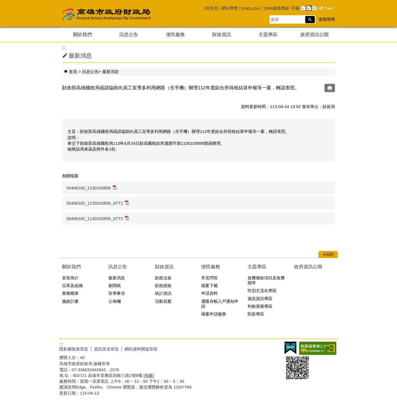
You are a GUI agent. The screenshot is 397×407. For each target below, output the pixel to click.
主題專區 (268, 34)
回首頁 (211, 8)
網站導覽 (229, 8)
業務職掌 (70, 293)
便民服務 (175, 34)
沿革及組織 (72, 285)
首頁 (73, 71)
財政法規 (163, 277)
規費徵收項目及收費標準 (266, 280)
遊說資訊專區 (260, 298)
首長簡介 (70, 277)
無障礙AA (317, 348)
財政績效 (163, 285)
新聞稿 (114, 285)
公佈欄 (114, 301)
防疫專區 (256, 314)
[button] (310, 19)
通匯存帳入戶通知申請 (219, 304)
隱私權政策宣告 (73, 349)
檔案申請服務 (213, 314)
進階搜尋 (326, 19)
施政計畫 (70, 301)
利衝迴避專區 (260, 306)
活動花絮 (163, 301)
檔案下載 (209, 285)
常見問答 (209, 277)
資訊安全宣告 (106, 349)
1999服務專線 (276, 8)
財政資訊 (221, 34)
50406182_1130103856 (91, 187)
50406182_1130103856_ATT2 (97, 218)
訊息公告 (128, 34)
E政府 (290, 348)
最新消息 (110, 71)
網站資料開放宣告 (141, 349)
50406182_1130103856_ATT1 (97, 202)
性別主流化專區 (262, 290)
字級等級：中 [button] (309, 8)
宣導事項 (116, 293)
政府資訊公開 (315, 34)
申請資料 (209, 293)
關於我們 (82, 34)
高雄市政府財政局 (128, 13)
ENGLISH (251, 8)
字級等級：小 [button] (303, 8)
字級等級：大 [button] (314, 8)
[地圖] (148, 375)
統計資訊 (163, 293)
